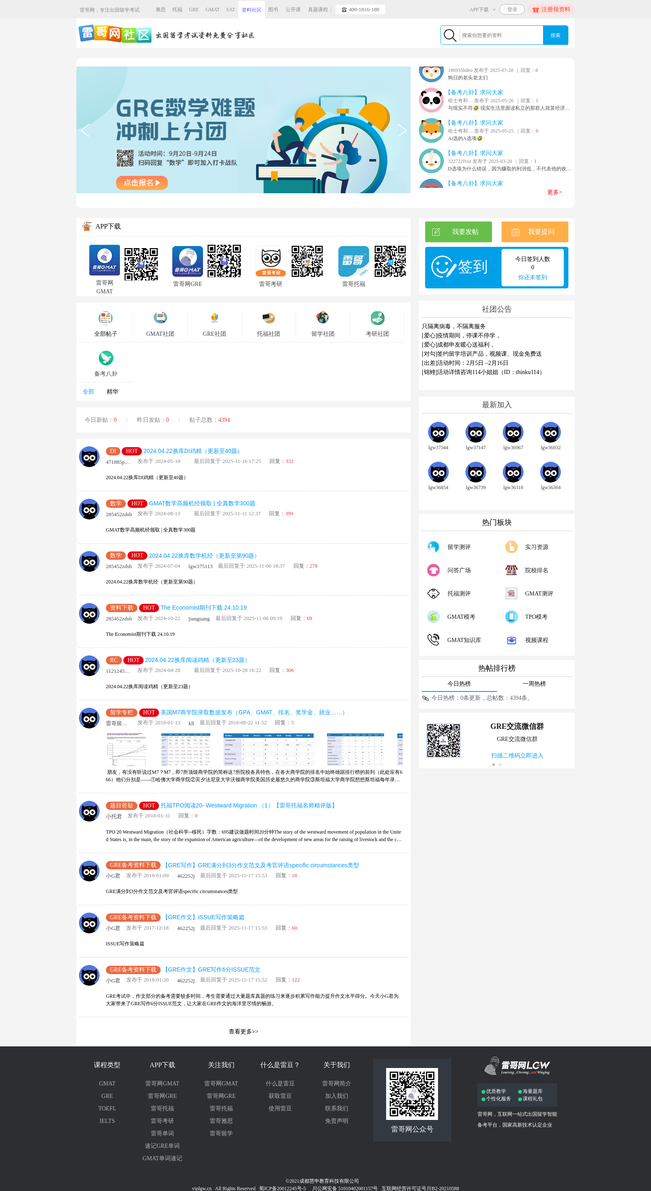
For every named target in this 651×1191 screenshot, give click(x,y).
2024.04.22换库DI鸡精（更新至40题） (193, 451)
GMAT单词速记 (162, 1158)
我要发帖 (455, 232)
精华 (112, 392)
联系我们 (336, 1108)
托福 (177, 9)
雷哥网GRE (162, 1096)
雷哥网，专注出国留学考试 (110, 10)
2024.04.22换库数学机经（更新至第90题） (204, 555)
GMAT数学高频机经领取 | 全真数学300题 (202, 503)
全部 (88, 392)
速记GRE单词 (162, 1146)
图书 (273, 9)
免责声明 (336, 1121)
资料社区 (252, 10)
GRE (194, 9)
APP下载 (162, 1064)
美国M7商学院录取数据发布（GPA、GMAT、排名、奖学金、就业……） (254, 712)
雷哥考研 (162, 1121)
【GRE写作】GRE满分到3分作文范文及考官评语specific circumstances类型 (261, 865)
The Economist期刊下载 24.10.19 (204, 608)
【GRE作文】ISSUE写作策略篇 (203, 917)
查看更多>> (244, 1032)
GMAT (213, 9)
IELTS (107, 1121)
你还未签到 (532, 277)
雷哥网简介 (336, 1083)
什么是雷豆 (280, 1083)
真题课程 (318, 9)
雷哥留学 (221, 1133)
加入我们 (336, 1096)
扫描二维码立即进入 (517, 756)
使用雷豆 (280, 1108)
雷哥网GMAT (162, 1083)
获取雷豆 (280, 1096)
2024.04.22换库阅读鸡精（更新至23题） (197, 660)
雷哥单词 (162, 1133)
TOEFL (107, 1108)
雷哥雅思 (221, 1121)
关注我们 (221, 1064)
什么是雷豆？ (280, 1064)
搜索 (555, 35)
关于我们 (336, 1064)
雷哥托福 (162, 1108)
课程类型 (107, 1064)
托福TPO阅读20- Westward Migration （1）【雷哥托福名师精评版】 (249, 805)
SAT (230, 9)
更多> (554, 192)
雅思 (161, 9)
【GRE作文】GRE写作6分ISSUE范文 (211, 969)
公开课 (293, 9)
